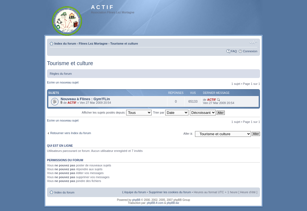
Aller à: (188, 133)
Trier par (170, 112)
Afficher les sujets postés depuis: (117, 112)
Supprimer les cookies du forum (170, 192)
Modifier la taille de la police (253, 42)
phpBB (136, 199)
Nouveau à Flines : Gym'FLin (85, 99)
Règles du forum (61, 73)
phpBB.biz (173, 202)
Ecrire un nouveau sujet (63, 82)
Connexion (250, 51)
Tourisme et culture (124, 43)
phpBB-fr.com (155, 202)
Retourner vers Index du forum (70, 133)
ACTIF (71, 102)
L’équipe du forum (134, 192)
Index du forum (65, 43)
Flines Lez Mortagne (93, 43)
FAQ (234, 51)
